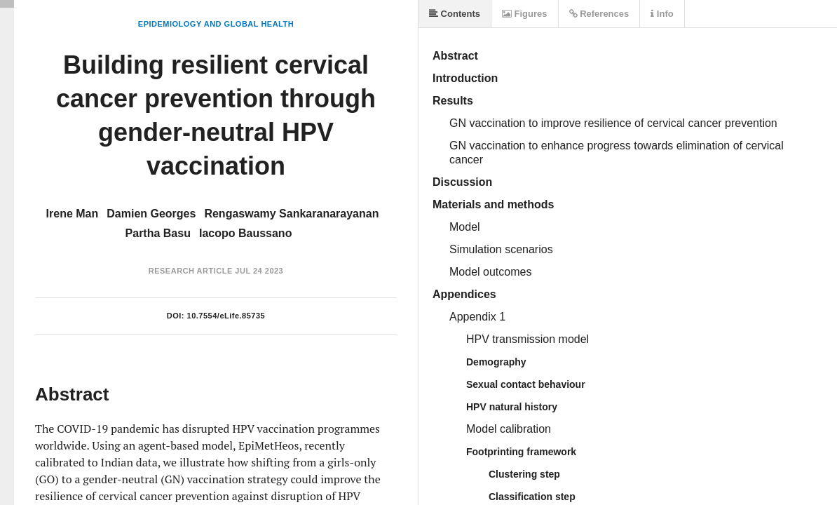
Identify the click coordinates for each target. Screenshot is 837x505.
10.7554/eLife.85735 (226, 315)
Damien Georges (151, 214)
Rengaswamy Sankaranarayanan (291, 214)
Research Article (191, 271)
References (599, 13)
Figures (524, 13)
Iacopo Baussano (245, 233)
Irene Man (72, 214)
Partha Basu (158, 233)
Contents (454, 13)
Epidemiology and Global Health (216, 24)
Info (662, 13)
